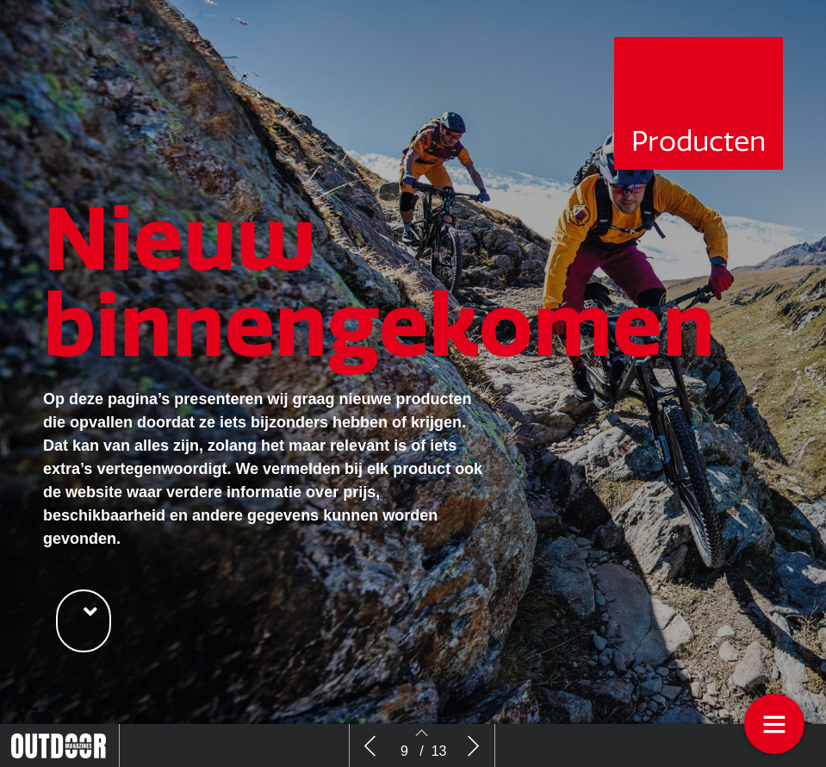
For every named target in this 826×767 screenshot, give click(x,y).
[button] (83, 620)
